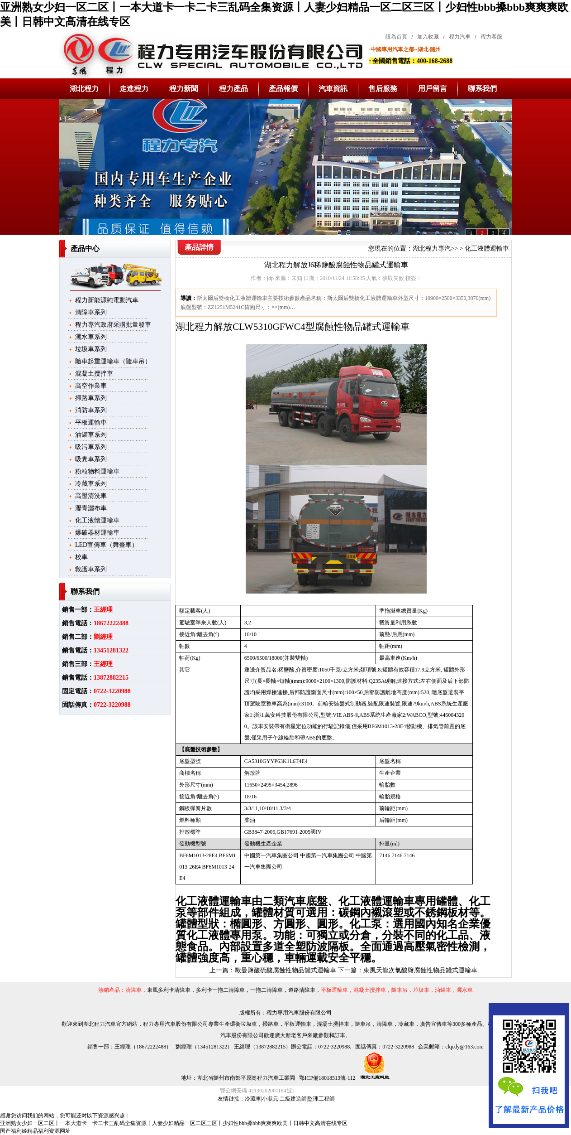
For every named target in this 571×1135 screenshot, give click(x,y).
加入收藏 (428, 37)
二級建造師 (293, 1099)
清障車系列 (91, 312)
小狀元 (270, 1099)
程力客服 (491, 37)
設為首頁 (396, 37)
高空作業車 (91, 385)
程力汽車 (460, 37)
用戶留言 (432, 88)
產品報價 (283, 88)
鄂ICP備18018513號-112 (326, 1078)
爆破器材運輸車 (97, 532)
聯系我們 (482, 88)
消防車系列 (91, 410)
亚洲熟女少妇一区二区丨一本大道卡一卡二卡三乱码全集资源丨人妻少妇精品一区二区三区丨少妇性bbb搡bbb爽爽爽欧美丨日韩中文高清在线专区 (173, 1123)
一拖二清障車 (266, 990)
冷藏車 (253, 1099)
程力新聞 (183, 88)
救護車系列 (91, 569)
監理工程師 (321, 1099)
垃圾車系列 (91, 349)
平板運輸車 (91, 422)
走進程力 (133, 88)
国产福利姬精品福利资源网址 (35, 1131)
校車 (81, 557)
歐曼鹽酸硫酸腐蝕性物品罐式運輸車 (285, 970)
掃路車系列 (91, 398)
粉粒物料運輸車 (97, 471)
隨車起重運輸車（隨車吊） (113, 361)
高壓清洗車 (91, 496)
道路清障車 (301, 990)
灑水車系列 (91, 336)
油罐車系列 (91, 434)
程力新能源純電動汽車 (106, 300)
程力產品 (233, 88)
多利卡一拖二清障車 (220, 990)
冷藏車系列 (91, 483)
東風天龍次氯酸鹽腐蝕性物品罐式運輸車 (420, 970)
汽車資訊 (333, 88)
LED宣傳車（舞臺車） (106, 544)
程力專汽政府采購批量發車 (113, 324)
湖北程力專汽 (432, 248)
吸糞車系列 (91, 459)
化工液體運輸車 (97, 520)
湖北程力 (84, 88)
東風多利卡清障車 (168, 990)
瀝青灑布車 (91, 508)
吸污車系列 (91, 447)
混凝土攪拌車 (94, 373)
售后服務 (382, 88)
